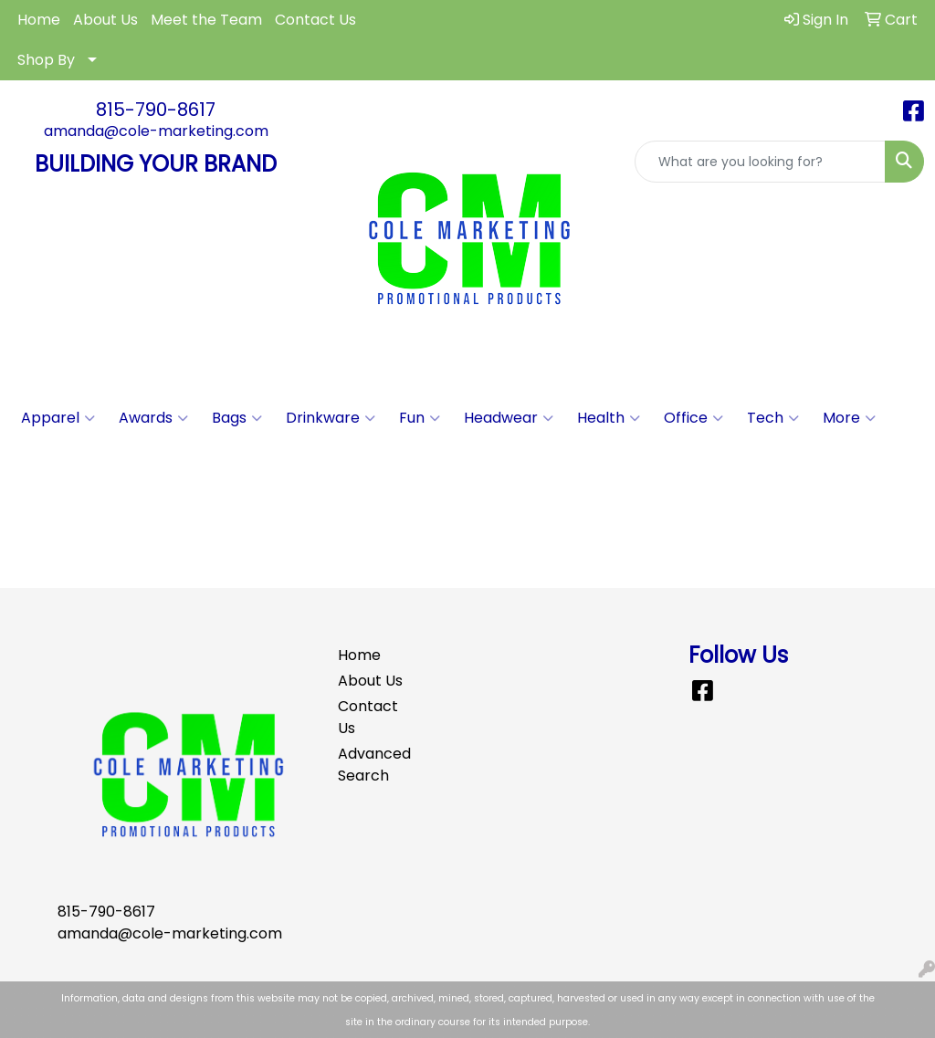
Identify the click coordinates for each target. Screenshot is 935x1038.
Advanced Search (371, 764)
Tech (773, 418)
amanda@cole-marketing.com (156, 131)
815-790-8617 (155, 109)
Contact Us (315, 19)
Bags (237, 418)
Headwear (508, 418)
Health (608, 418)
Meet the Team (206, 19)
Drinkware (330, 418)
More (849, 418)
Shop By (46, 59)
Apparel (58, 418)
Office (693, 418)
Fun (419, 418)
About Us (105, 19)
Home (38, 19)
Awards (153, 418)
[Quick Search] (760, 162)
